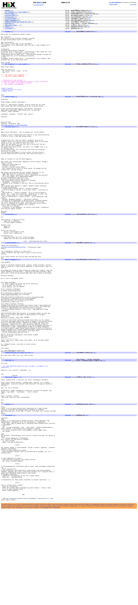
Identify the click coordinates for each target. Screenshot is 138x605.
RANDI (107, 601)
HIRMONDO (96, 599)
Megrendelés (113, 4)
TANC (9, 603)
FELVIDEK (47, 599)
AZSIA (24, 599)
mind (12, 10)
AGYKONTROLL (6, 599)
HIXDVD (103, 599)
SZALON (4, 603)
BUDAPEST (30, 599)
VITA (40, 603)
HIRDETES (88, 599)
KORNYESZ (11, 601)
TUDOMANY (19, 603)
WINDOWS (56, 603)
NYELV (83, 601)
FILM (53, 599)
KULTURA (25, 601)
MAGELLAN (37, 601)
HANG (76, 599)
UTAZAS (29, 603)
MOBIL (49, 601)
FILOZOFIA (59, 599)
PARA (103, 601)
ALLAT (15, 599)
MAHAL (44, 601)
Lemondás (133, 4)
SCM (119, 601)
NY (79, 601)
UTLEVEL (36, 603)
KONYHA (131, 599)
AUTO (19, 599)
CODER (37, 599)
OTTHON (89, 601)
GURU (71, 599)
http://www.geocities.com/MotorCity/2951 (14, 144)
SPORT (124, 601)
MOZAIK (59, 601)
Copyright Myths (38, 5)
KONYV (3, 601)
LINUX (31, 601)
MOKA (39, 3)
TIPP (13, 603)
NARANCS (66, 601)
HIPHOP (81, 599)
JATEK (122, 599)
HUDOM (109, 599)
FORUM (66, 599)
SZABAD (130, 601)
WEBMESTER (47, 603)
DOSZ (42, 599)
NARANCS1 (74, 601)
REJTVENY (113, 601)
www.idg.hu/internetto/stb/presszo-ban (13, 291)
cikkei (90, 10)
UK (25, 603)
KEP (126, 599)
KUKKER (18, 601)
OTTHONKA (96, 601)
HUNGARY (116, 599)
